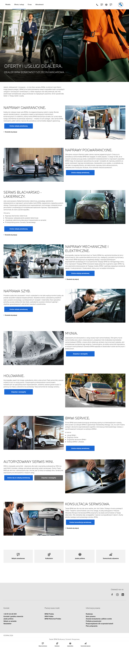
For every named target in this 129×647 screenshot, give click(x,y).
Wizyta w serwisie (10, 621)
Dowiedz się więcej (10, 132)
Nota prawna (90, 616)
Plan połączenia (91, 626)
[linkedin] (122, 596)
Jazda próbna (8, 619)
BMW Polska (49, 614)
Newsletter (7, 624)
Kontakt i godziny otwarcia (13, 616)
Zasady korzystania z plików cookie (99, 619)
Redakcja (89, 614)
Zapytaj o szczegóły (80, 354)
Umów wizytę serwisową (18, 126)
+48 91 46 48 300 (10, 614)
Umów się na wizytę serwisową (18, 478)
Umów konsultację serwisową (80, 522)
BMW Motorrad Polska (53, 619)
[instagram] (117, 596)
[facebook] (112, 596)
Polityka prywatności (93, 621)
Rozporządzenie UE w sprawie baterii (99, 624)
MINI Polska (49, 616)
